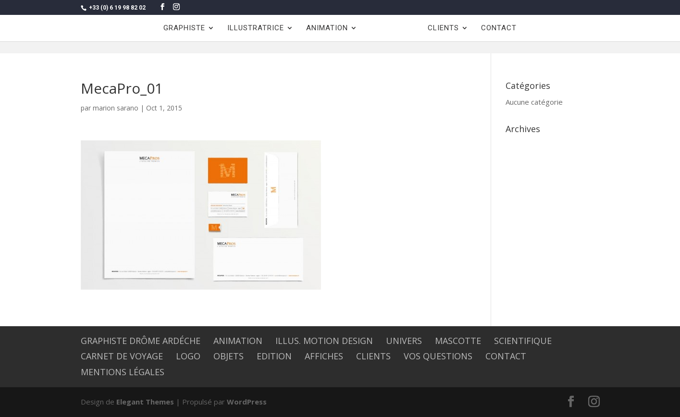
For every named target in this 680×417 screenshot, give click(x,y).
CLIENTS (443, 28)
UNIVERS (404, 340)
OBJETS (228, 356)
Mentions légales (122, 372)
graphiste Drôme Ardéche (140, 340)
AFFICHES (324, 356)
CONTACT (499, 28)
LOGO (188, 356)
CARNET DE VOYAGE (122, 356)
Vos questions (438, 356)
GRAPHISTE (184, 28)
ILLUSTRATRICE (255, 28)
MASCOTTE (458, 340)
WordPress (247, 401)
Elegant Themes (145, 401)
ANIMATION (327, 28)
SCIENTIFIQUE (523, 340)
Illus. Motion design (324, 340)
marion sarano (115, 107)
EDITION (274, 356)
